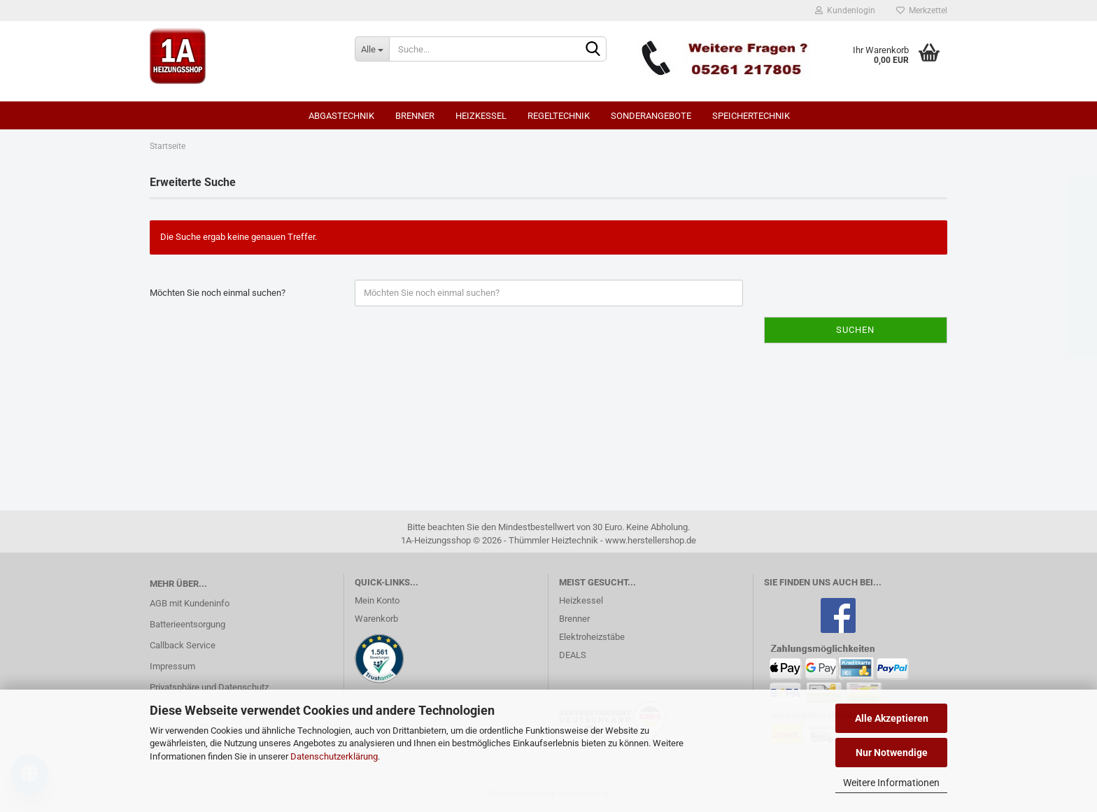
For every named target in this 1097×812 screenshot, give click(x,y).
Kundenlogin (845, 10)
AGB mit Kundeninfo (189, 603)
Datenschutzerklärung (334, 756)
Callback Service (182, 645)
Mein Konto (377, 600)
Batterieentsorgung (187, 624)
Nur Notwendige (892, 752)
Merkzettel (921, 10)
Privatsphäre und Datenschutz (209, 687)
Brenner (414, 116)
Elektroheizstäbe (592, 637)
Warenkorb (376, 618)
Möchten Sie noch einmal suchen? (217, 292)
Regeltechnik (559, 116)
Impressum (172, 666)
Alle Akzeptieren (891, 718)
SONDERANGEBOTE (651, 116)
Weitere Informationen (891, 782)
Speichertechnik (751, 116)
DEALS (572, 655)
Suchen (855, 330)
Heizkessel (481, 116)
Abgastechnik (341, 116)
